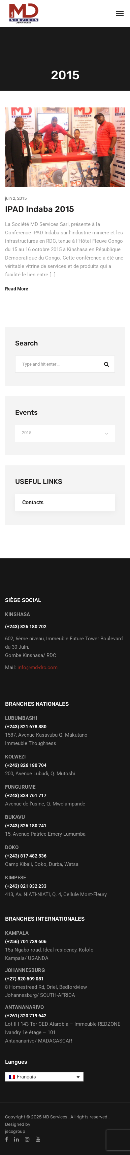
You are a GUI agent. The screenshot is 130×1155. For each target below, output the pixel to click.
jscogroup (15, 1131)
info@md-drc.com (38, 667)
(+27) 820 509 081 (24, 978)
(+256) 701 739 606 (25, 941)
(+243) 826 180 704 (25, 765)
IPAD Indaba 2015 (39, 209)
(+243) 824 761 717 (25, 795)
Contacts (32, 502)
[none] (44, 1076)
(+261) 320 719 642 (25, 1015)
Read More (16, 288)
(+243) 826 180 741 (25, 825)
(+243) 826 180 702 (25, 626)
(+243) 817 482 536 (25, 856)
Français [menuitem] (26, 1077)
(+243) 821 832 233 (25, 886)
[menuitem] (44, 1076)
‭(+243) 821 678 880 (25, 726)
